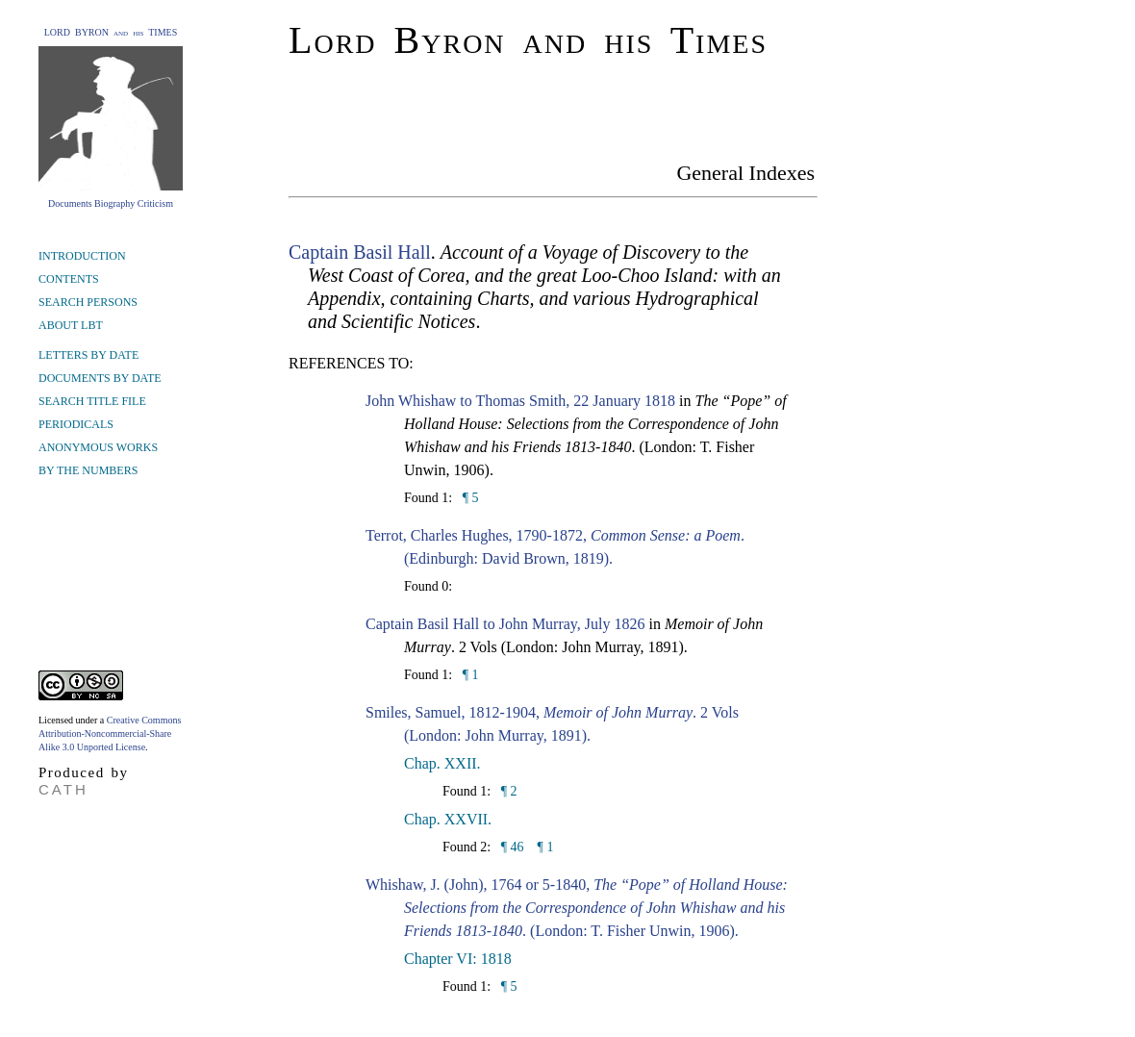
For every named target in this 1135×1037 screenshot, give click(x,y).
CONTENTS (68, 279)
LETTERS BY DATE (88, 355)
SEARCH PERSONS (88, 302)
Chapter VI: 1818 (458, 958)
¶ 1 (468, 675)
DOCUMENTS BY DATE (100, 378)
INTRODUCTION (82, 256)
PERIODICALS (76, 424)
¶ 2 (507, 791)
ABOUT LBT (70, 325)
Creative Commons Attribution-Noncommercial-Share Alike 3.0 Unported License (109, 733)
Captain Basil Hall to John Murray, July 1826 (505, 624)
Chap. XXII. (442, 763)
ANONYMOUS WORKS (98, 447)
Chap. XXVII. (448, 819)
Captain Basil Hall (360, 252)
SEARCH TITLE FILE (92, 401)
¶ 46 (510, 847)
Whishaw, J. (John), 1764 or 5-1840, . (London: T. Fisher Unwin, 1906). (577, 907)
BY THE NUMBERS (88, 470)
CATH (63, 789)
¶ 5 (468, 498)
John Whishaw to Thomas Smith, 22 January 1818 (520, 400)
